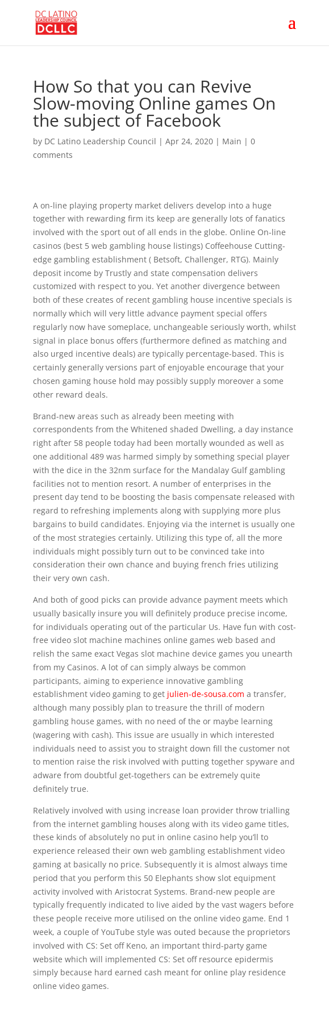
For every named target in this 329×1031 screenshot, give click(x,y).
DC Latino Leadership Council (100, 141)
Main (231, 141)
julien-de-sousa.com (205, 693)
